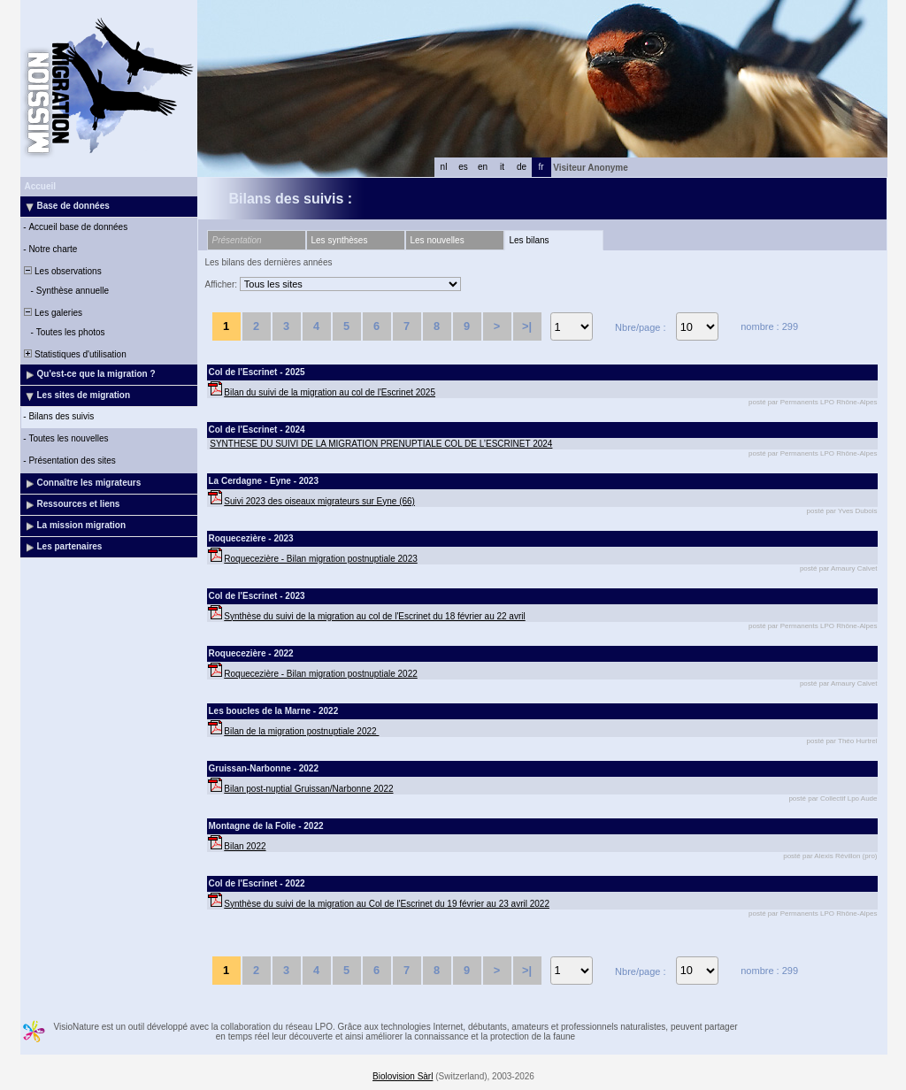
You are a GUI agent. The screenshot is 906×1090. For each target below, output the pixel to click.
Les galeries (52, 313)
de (521, 167)
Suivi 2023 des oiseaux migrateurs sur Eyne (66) (319, 501)
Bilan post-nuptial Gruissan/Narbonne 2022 (308, 789)
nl (444, 167)
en (483, 167)
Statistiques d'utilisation (74, 354)
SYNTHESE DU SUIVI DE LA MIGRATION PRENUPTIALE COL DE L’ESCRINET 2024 (381, 444)
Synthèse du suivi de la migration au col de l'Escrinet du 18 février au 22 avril (374, 616)
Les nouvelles (438, 240)
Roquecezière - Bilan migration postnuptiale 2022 (320, 674)
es (463, 167)
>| (527, 326)
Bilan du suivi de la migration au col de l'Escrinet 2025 (329, 392)
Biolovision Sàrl (402, 1076)
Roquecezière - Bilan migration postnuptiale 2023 (320, 559)
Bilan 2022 (244, 846)
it (502, 167)
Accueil (41, 186)
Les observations (62, 271)
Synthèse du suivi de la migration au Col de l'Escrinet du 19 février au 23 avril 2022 (386, 904)
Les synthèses (339, 240)
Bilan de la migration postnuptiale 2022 (301, 731)
